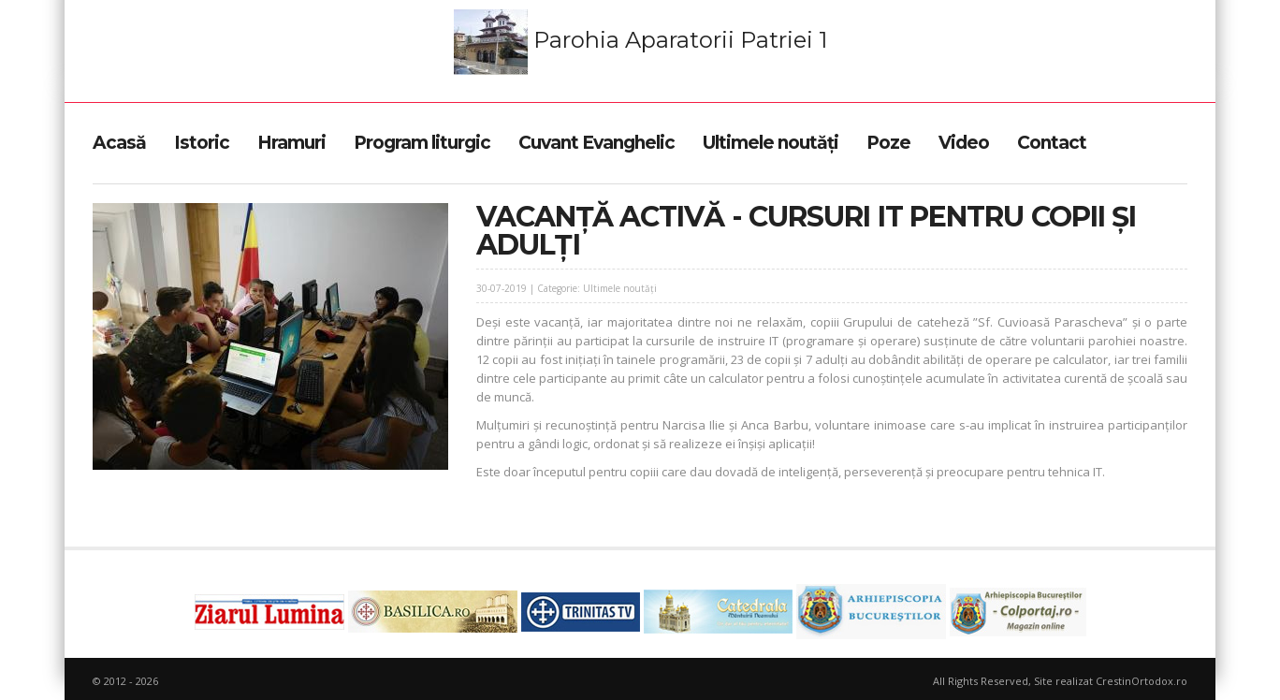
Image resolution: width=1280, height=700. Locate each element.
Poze (888, 142)
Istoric (201, 142)
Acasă (119, 142)
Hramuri (291, 142)
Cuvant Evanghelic (596, 142)
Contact (1051, 142)
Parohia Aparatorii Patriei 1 (640, 42)
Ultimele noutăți (770, 142)
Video (963, 142)
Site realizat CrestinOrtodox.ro (1110, 681)
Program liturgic (422, 142)
